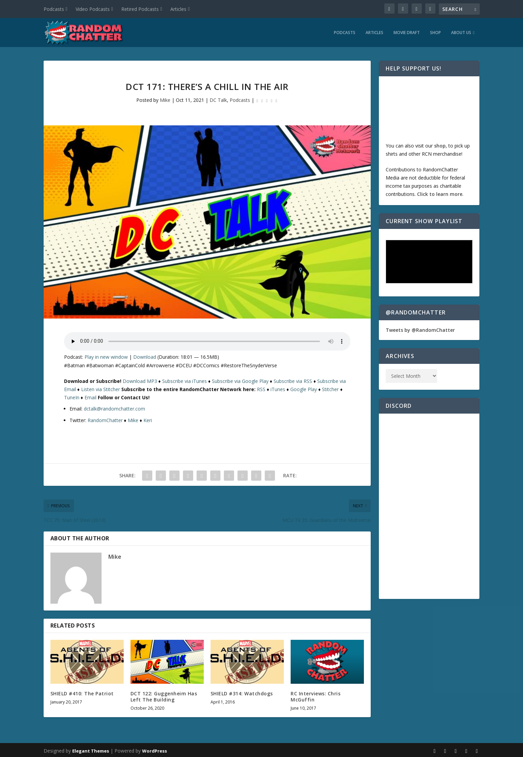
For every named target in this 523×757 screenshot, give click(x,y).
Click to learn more (439, 192)
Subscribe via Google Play (240, 379)
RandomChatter (105, 418)
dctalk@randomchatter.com (114, 407)
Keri (147, 418)
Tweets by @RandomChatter (420, 328)
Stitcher (330, 387)
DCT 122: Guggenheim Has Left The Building (163, 695)
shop (440, 144)
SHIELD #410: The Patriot (82, 692)
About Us (461, 31)
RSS (261, 387)
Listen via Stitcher (100, 387)
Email (90, 395)
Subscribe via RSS (293, 379)
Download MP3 (140, 379)
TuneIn (71, 395)
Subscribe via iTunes (184, 379)
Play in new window (106, 355)
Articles (178, 9)
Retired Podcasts (140, 9)
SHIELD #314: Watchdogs (242, 692)
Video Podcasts (93, 9)
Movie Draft (407, 31)
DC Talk (218, 98)
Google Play (303, 387)
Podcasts (54, 9)
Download (144, 355)
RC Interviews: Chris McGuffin (315, 695)
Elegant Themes (90, 749)
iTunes (278, 387)
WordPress (154, 749)
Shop (435, 31)
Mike (165, 98)
